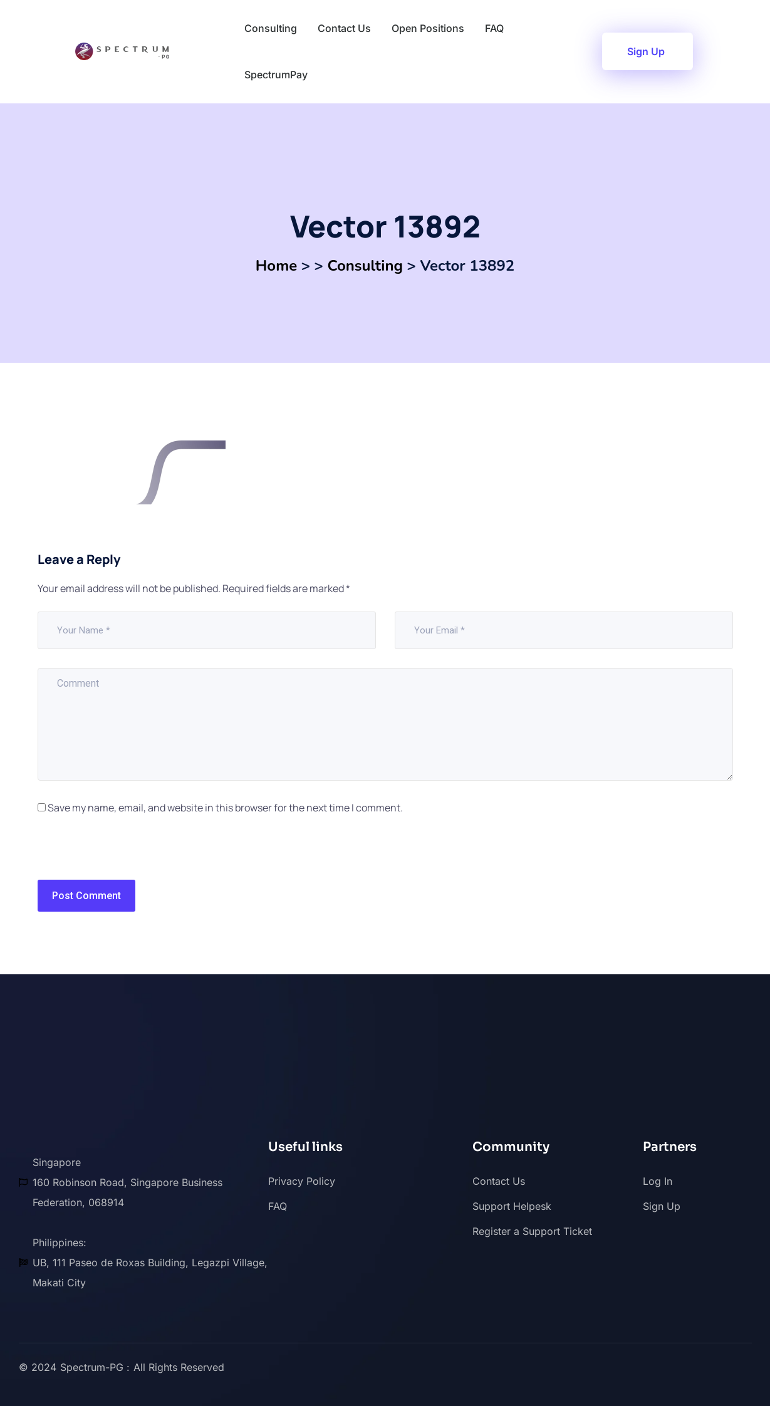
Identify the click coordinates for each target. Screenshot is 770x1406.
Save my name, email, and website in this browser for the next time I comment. (225, 808)
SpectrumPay (276, 74)
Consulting (270, 28)
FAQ (494, 28)
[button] (647, 51)
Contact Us (344, 28)
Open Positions (428, 28)
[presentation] (123, 853)
